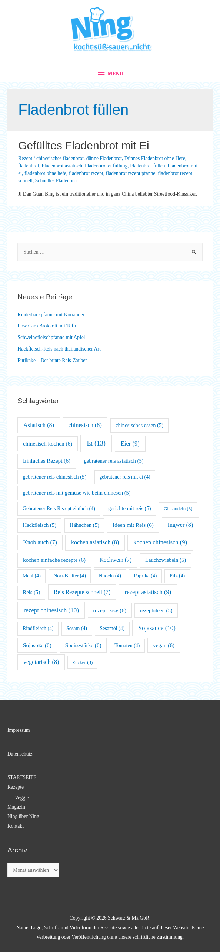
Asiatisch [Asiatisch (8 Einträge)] (38, 425)
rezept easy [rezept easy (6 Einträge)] (109, 610)
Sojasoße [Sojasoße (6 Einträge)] (37, 645)
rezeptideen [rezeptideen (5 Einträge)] (156, 610)
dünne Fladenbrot (104, 158)
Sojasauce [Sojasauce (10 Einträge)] (157, 628)
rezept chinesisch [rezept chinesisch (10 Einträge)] (51, 610)
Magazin (16, 807)
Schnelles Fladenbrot (56, 180)
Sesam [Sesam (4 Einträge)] (76, 628)
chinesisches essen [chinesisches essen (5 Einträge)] (139, 425)
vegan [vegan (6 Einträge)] (163, 645)
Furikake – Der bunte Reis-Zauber (52, 360)
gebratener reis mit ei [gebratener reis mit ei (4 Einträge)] (124, 477)
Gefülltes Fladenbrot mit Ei (83, 145)
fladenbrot (28, 166)
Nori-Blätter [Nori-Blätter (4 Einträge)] (69, 575)
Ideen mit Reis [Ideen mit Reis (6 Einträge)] (133, 525)
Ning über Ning (23, 816)
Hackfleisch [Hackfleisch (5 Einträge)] (40, 525)
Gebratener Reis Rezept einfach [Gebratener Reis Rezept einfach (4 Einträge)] (59, 508)
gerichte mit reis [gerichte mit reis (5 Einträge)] (129, 508)
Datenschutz (20, 754)
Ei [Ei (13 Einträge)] (96, 443)
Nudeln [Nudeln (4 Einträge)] (110, 575)
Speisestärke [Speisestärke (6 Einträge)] (83, 645)
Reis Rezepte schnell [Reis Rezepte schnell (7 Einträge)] (82, 592)
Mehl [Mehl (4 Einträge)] (32, 575)
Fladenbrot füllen (147, 166)
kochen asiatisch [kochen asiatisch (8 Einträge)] (95, 542)
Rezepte (15, 787)
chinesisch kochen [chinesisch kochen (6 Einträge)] (47, 443)
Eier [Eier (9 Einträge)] (130, 443)
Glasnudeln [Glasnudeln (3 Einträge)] (178, 508)
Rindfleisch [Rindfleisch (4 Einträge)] (38, 628)
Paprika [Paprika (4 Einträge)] (145, 575)
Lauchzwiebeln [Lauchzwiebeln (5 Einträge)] (165, 560)
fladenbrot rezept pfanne (131, 173)
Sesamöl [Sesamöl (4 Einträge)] (112, 628)
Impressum (18, 730)
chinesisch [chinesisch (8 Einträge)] (85, 425)
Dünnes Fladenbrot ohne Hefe (154, 158)
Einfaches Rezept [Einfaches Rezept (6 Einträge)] (46, 460)
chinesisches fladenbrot (60, 158)
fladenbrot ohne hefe (45, 173)
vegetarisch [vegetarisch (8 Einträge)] (41, 662)
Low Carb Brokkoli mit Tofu (46, 326)
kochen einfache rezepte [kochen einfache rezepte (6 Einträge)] (54, 560)
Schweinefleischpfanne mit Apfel (51, 337)
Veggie (22, 798)
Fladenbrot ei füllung (106, 166)
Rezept (25, 158)
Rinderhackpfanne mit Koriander (50, 314)
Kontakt (15, 826)
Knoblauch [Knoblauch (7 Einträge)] (40, 542)
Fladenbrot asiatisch (61, 166)
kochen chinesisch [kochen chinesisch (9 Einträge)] (160, 542)
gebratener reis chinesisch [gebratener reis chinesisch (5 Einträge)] (55, 477)
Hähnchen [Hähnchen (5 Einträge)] (84, 525)
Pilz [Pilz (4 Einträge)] (177, 575)
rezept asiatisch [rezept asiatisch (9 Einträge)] (148, 592)
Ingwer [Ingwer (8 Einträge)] (180, 525)
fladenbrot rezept (86, 173)
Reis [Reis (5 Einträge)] (31, 592)
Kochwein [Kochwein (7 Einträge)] (115, 560)
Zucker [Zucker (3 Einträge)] (82, 662)
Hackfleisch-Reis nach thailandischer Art (58, 349)
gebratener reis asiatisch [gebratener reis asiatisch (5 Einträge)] (113, 461)
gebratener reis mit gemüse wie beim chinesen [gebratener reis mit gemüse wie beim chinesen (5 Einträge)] (77, 493)
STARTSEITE (22, 777)
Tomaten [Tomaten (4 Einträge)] (127, 645)
